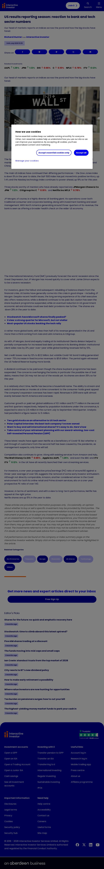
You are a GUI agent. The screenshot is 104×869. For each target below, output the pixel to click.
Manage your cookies (27, 160)
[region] (52, 147)
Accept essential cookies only (53, 152)
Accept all (81, 152)
